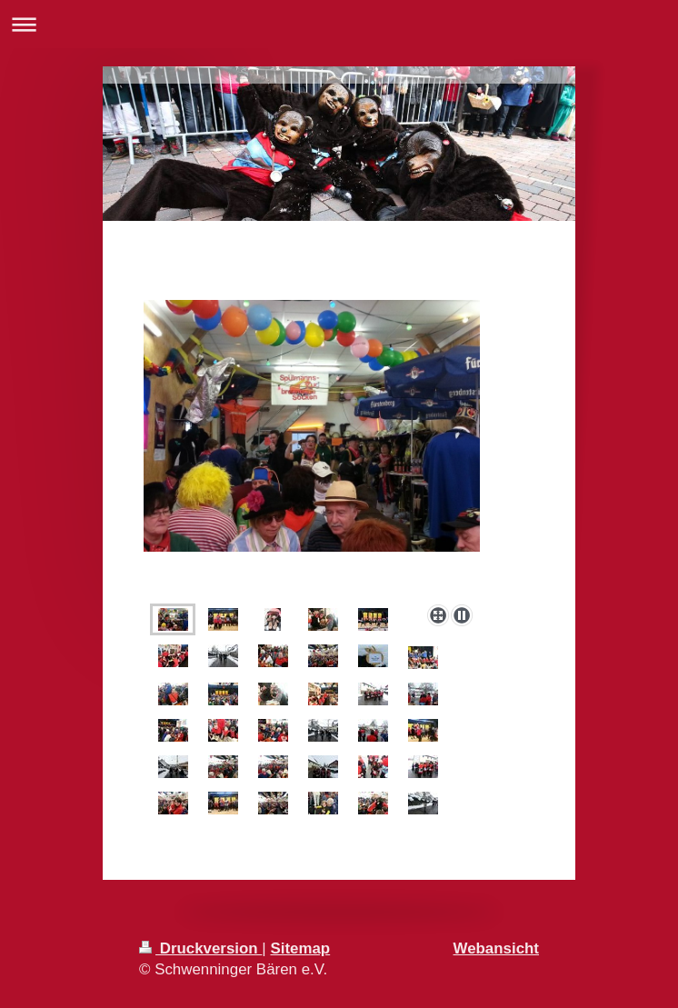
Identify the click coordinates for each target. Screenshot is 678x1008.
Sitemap (300, 948)
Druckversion (200, 948)
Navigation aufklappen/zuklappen (339, 24)
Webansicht (496, 948)
